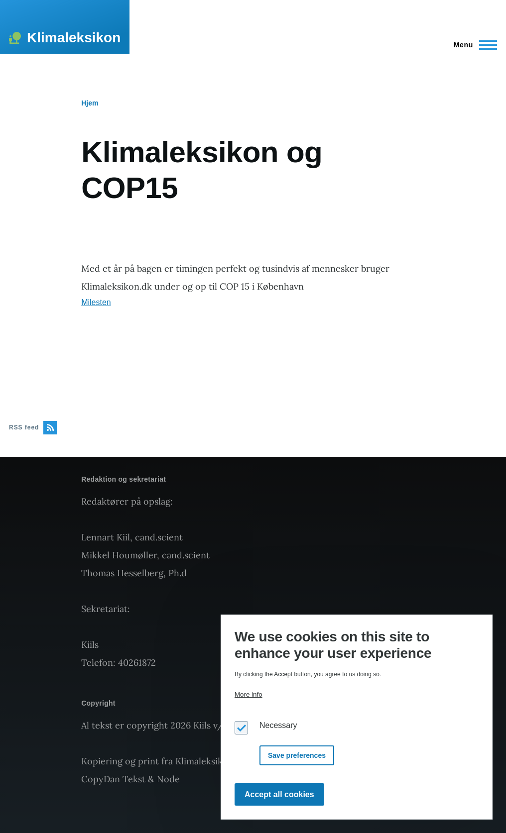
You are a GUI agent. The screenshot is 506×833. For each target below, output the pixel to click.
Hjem (89, 103)
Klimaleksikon (74, 37)
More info (248, 694)
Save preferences (297, 755)
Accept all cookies (279, 794)
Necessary (278, 725)
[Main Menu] (472, 45)
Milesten (96, 302)
